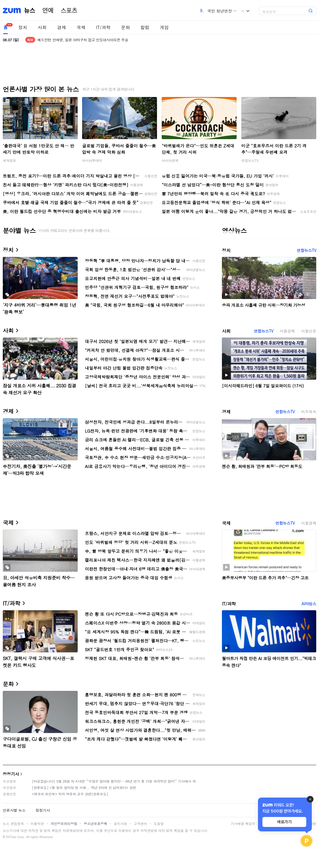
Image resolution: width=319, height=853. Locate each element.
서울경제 (287, 331)
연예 (48, 10)
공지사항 (120, 823)
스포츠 (69, 10)
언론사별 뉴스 (14, 810)
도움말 (159, 823)
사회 (42, 27)
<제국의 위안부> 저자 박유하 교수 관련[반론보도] (70, 793)
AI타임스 (309, 603)
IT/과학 (103, 27)
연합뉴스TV (250, 160)
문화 (125, 27)
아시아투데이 (92, 160)
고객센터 (140, 823)
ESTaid (11, 837)
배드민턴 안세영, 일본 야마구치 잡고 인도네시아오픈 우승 (82, 39)
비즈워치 (308, 411)
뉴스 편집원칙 (13, 823)
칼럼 (144, 27)
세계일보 (9, 160)
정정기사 (11, 774)
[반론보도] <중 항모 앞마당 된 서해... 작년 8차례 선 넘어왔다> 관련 (84, 787)
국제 (81, 27)
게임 (164, 27)
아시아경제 (170, 160)
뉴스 (29, 10)
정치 (22, 27)
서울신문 (308, 331)
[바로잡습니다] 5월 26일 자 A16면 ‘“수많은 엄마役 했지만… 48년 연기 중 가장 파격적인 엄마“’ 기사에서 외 (114, 781)
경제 (61, 27)
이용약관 (37, 823)
